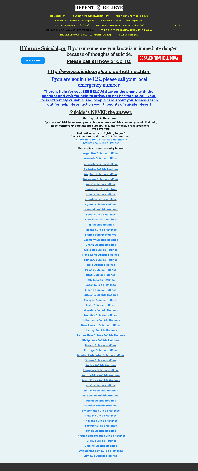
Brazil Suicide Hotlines (101, 184)
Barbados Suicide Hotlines (100, 169)
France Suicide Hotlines (100, 234)
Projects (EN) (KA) (128, 35)
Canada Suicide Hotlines (101, 189)
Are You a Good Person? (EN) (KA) (74, 20)
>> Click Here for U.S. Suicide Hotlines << (100, 139)
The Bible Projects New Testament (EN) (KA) (126, 30)
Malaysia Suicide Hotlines (100, 300)
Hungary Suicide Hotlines (100, 259)
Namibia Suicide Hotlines (100, 315)
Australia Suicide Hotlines (101, 164)
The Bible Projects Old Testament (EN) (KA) (85, 35)
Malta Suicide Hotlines (100, 305)
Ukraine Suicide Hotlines (101, 445)
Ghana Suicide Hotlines (101, 244)
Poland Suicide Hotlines (100, 345)
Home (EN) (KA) (58, 16)
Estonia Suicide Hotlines (101, 219)
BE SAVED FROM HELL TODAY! (160, 58)
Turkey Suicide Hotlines (100, 440)
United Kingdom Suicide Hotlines (101, 450)
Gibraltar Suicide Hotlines (100, 249)
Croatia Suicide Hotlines (101, 199)
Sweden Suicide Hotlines (100, 405)
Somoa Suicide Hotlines (100, 360)
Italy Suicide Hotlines (101, 280)
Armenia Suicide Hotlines (100, 158)
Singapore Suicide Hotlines (101, 370)
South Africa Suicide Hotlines (101, 375)
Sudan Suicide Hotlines (101, 400)
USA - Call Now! (33, 60)
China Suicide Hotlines (101, 194)
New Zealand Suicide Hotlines (100, 325)
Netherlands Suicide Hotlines (101, 320)
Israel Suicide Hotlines (100, 274)
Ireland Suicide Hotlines (100, 269)
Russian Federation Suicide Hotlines (100, 355)
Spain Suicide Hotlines (101, 385)
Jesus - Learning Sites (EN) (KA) (71, 25)
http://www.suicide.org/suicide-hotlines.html (99, 71)
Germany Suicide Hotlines (101, 239)
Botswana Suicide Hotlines (100, 179)
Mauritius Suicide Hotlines (100, 310)
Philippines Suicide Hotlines (100, 340)
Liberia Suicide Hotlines (100, 290)
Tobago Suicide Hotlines (101, 425)
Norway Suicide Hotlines (101, 330)
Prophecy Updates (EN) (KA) (132, 16)
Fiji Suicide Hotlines (101, 224)
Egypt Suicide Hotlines (101, 214)
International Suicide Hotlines (100, 142)
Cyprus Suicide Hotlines (100, 204)
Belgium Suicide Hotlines (100, 174)
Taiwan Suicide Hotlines (101, 415)
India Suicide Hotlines (100, 264)
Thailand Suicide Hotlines (101, 420)
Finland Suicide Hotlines (101, 229)
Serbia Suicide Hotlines (101, 365)
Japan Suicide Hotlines (101, 284)
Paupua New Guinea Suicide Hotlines (101, 335)
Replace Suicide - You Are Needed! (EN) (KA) (70, 30)
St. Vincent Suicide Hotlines (100, 395)
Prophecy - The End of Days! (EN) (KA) (122, 20)
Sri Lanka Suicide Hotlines (101, 390)
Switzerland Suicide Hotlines (101, 410)
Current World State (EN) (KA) (91, 16)
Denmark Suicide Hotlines (101, 209)
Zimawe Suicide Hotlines (100, 455)
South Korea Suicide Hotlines (101, 380)
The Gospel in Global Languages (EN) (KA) (120, 25)
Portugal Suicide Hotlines (100, 350)
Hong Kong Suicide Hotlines (100, 254)
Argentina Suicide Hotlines (100, 153)
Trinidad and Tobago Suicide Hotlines (101, 435)
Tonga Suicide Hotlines (101, 430)
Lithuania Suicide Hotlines (101, 295)
